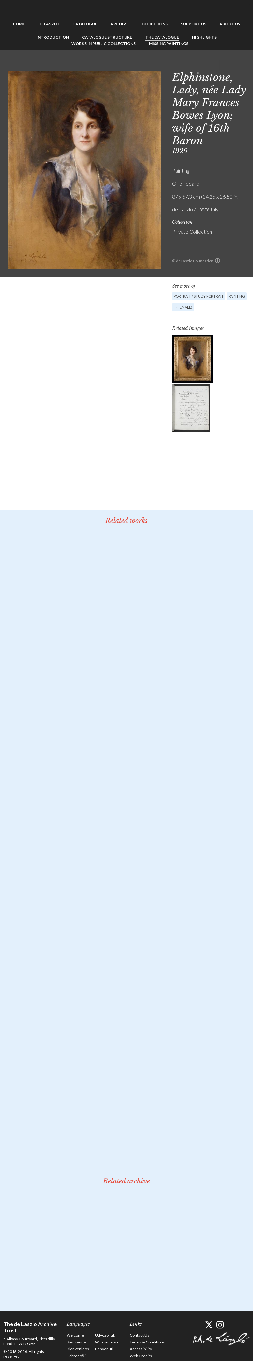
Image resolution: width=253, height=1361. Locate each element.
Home (19, 23)
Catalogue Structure (107, 37)
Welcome (75, 1335)
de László (48, 23)
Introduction (52, 37)
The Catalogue (162, 37)
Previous (224, 65)
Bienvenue (76, 1342)
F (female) (183, 307)
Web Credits (141, 1355)
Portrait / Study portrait (199, 296)
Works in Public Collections (103, 43)
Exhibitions (155, 23)
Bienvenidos (78, 1348)
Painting (237, 296)
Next (245, 65)
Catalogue (84, 23)
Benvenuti (104, 1348)
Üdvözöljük (105, 1335)
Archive (119, 23)
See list (234, 65)
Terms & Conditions (147, 1342)
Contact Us (139, 1335)
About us (229, 23)
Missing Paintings (168, 43)
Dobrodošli (76, 1355)
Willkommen (106, 1342)
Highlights (204, 37)
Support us (193, 23)
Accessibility (141, 1348)
